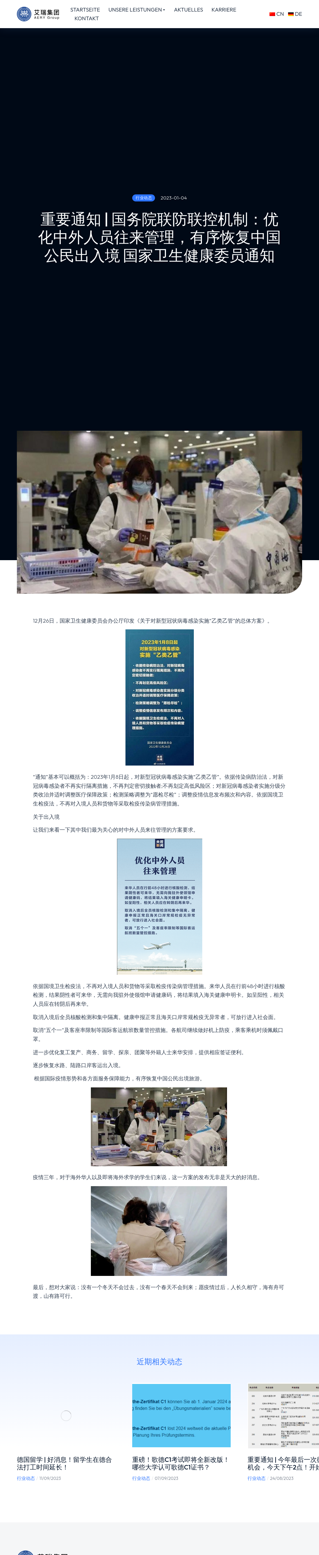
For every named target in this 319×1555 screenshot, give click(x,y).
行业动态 (26, 1478)
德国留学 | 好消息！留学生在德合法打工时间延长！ (64, 1463)
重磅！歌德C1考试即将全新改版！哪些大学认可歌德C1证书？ (181, 1463)
